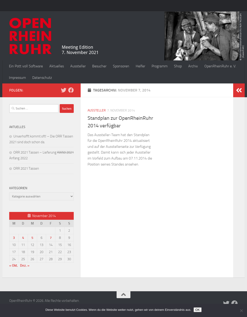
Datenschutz (42, 77)
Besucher (99, 66)
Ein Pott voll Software (26, 66)
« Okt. (13, 265)
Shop (178, 66)
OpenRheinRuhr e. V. (220, 66)
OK (197, 309)
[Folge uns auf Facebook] (71, 90)
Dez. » (24, 265)
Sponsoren (121, 66)
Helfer (140, 66)
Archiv (193, 66)
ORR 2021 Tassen (26, 168)
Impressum (17, 77)
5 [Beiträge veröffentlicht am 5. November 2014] (32, 238)
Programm (160, 66)
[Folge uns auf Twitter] (63, 90)
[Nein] (241, 310)
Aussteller (78, 66)
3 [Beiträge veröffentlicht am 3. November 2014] (14, 238)
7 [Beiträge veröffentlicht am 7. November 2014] (51, 238)
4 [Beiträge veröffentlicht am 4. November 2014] (23, 238)
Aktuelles (56, 66)
